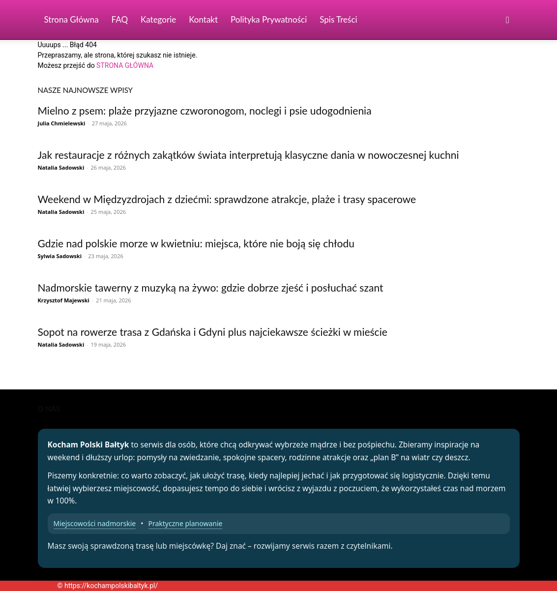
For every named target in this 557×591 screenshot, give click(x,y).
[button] (508, 20)
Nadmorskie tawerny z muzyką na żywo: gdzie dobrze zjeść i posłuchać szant (210, 287)
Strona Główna (71, 19)
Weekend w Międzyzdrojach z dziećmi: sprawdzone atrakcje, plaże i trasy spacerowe (227, 199)
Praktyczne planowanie (185, 523)
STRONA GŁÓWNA (124, 65)
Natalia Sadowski (61, 167)
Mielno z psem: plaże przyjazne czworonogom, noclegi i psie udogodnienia (205, 110)
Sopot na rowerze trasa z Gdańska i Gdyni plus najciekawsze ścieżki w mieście (212, 331)
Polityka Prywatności (269, 19)
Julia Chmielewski (62, 123)
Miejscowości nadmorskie (95, 523)
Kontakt (203, 19)
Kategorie (158, 19)
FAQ (120, 19)
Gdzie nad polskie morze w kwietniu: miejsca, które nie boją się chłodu (196, 243)
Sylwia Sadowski (60, 256)
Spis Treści (338, 19)
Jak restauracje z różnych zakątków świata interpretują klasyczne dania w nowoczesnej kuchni (248, 154)
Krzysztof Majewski (63, 300)
